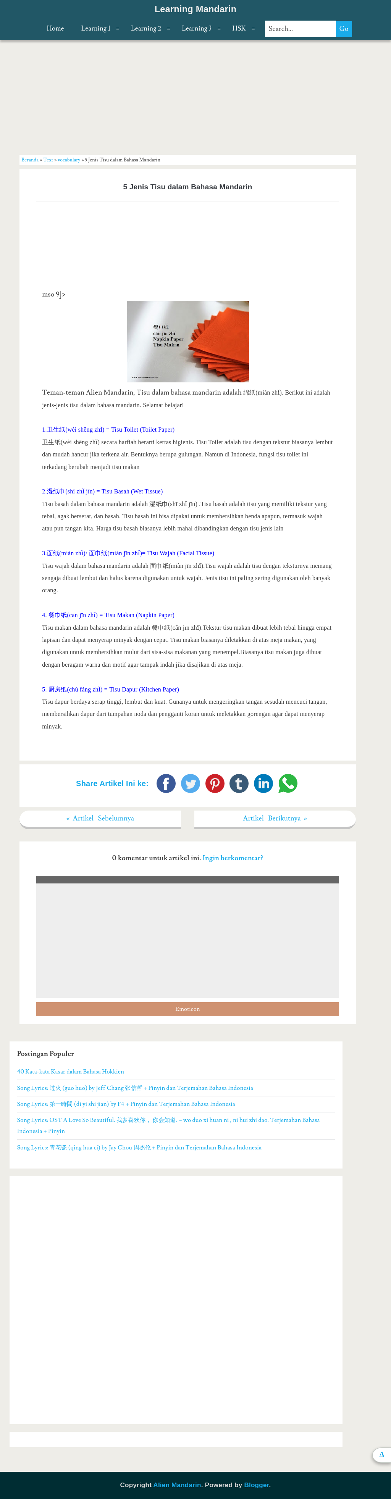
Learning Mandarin (196, 9)
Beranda (30, 160)
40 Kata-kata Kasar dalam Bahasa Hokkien (70, 1071)
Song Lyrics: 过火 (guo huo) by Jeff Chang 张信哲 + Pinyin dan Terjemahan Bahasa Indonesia (135, 1088)
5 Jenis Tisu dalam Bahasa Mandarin (187, 187)
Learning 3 (197, 28)
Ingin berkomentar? (232, 858)
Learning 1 (95, 28)
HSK (239, 28)
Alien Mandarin (177, 1485)
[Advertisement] (188, 97)
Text (48, 160)
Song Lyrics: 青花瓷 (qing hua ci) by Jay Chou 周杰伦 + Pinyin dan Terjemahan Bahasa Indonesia (139, 1147)
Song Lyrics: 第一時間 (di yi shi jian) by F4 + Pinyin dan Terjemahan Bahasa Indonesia (126, 1104)
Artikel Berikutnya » (275, 818)
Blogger (256, 1485)
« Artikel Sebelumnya (100, 818)
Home (55, 28)
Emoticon (187, 1009)
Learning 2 (146, 28)
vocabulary (69, 160)
